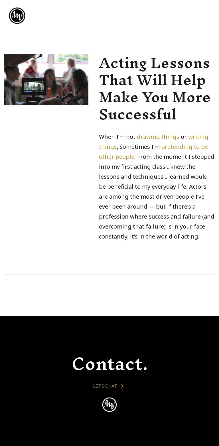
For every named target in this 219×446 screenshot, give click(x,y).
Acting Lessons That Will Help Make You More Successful (155, 88)
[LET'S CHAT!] (108, 386)
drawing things (158, 136)
